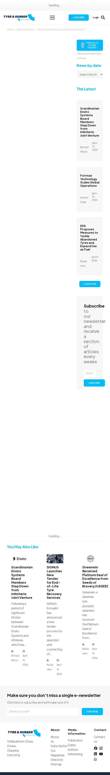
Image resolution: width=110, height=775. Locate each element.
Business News (25, 29)
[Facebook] (95, 748)
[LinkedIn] (95, 754)
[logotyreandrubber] (19, 17)
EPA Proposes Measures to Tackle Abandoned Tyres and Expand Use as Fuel (89, 237)
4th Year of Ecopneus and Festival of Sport (61, 29)
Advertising (75, 754)
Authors (73, 749)
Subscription (59, 746)
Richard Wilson (15, 658)
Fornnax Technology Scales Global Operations (89, 181)
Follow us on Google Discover (89, 45)
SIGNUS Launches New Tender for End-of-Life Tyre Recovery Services (54, 582)
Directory (57, 759)
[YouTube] (101, 754)
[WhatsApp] (95, 759)
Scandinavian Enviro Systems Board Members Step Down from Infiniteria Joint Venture (89, 122)
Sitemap (56, 764)
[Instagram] (101, 748)
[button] (52, 17)
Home (10, 29)
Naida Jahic (50, 667)
